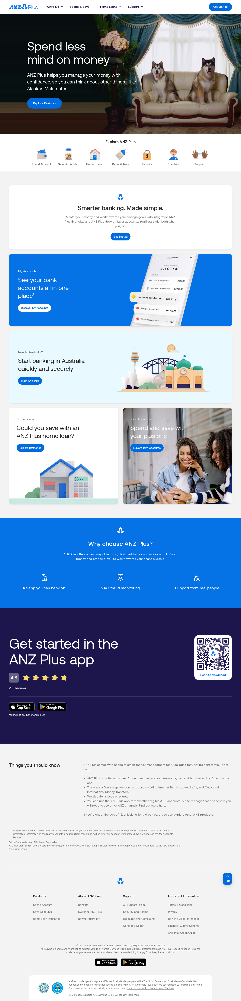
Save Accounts (42, 911)
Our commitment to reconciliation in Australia (150, 988)
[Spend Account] (41, 159)
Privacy (172, 911)
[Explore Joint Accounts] (147, 448)
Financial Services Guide (113, 948)
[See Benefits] (34, 308)
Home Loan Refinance (46, 918)
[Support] (199, 159)
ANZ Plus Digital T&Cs (150, 830)
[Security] (147, 159)
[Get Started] (120, 236)
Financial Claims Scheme (183, 925)
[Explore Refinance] (30, 448)
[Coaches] (173, 159)
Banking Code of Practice (184, 918)
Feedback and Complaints (139, 918)
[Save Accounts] (68, 159)
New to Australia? (89, 918)
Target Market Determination (142, 948)
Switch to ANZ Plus (90, 911)
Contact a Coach (133, 925)
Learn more (134, 994)
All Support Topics (134, 904)
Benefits (83, 904)
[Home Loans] (94, 159)
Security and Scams (135, 911)
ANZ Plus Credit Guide (182, 932)
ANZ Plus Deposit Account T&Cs (179, 948)
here (162, 805)
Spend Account (42, 904)
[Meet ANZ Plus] (30, 381)
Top (227, 878)
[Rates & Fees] (120, 159)
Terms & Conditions (180, 904)
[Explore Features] (44, 103)
